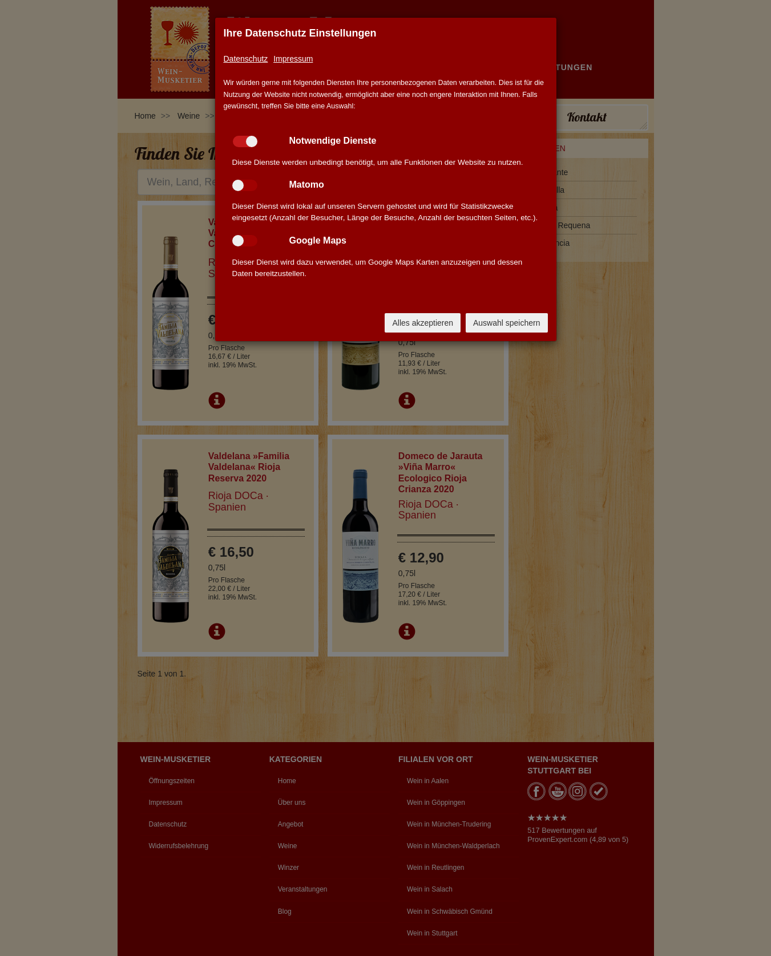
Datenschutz (246, 58)
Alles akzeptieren (422, 322)
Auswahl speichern (506, 322)
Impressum (293, 58)
